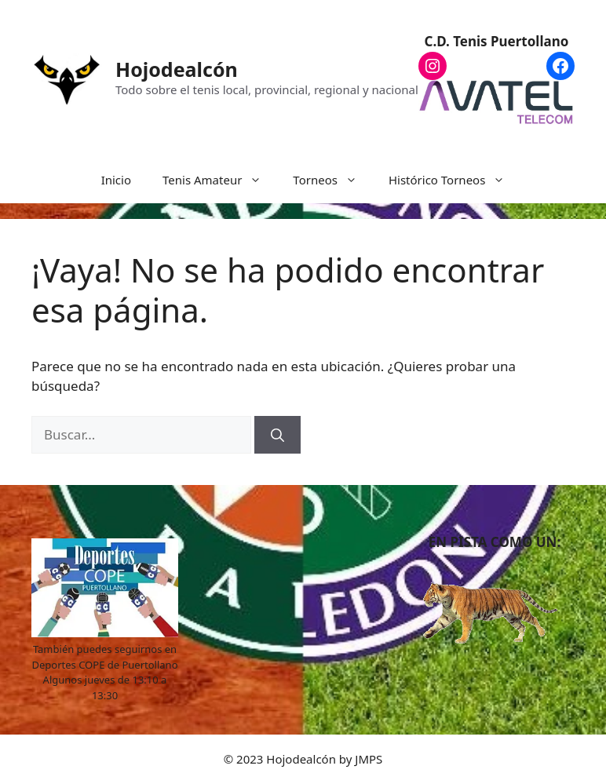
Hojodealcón (176, 69)
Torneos (333, 179)
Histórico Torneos (454, 179)
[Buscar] (277, 435)
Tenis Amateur (219, 179)
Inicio (116, 180)
